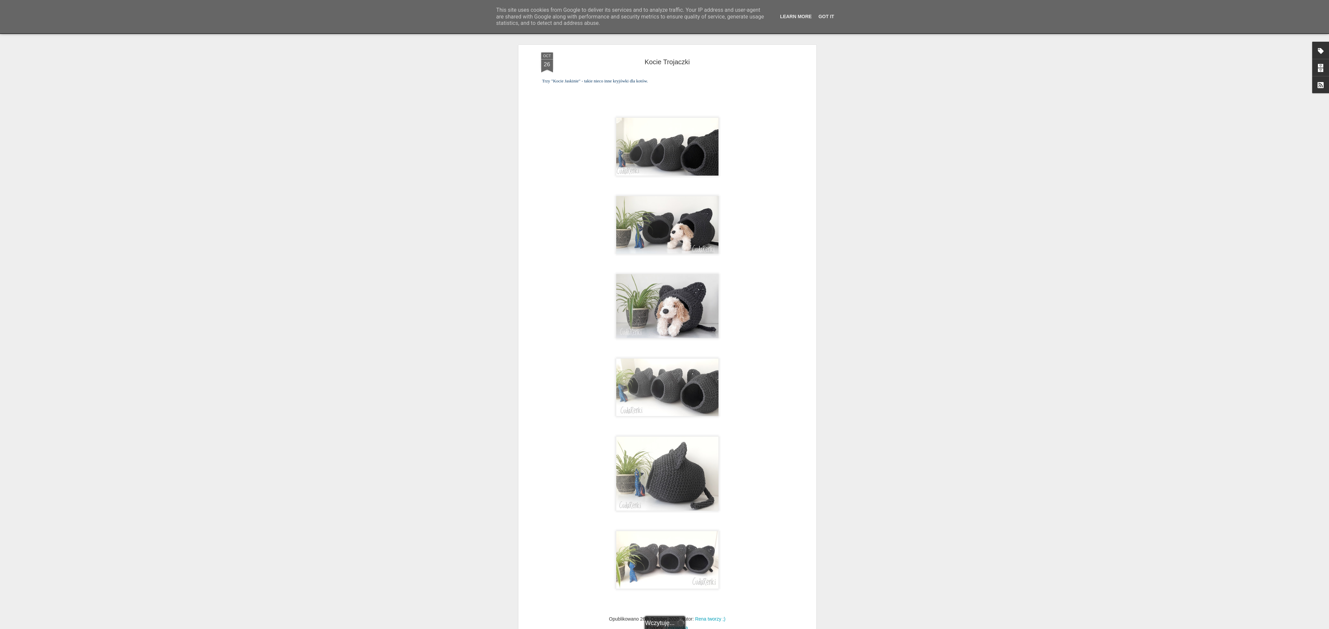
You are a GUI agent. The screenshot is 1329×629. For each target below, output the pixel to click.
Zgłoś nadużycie (730, 625)
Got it (826, 16)
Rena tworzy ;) (710, 528)
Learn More (796, 16)
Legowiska (677, 537)
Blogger (708, 625)
